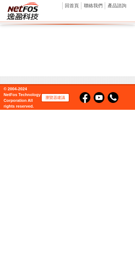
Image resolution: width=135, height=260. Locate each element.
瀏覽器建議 (55, 97)
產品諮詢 (117, 5)
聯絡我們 (93, 5)
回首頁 (72, 5)
